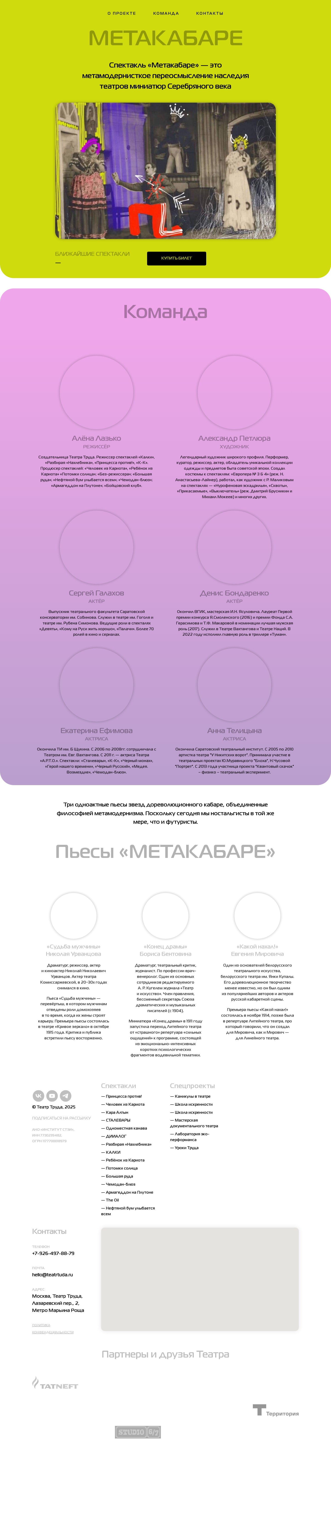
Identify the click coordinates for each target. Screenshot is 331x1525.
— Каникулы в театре (190, 1096)
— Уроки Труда (184, 1148)
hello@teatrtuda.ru (52, 1275)
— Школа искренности (191, 1104)
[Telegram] (62, 1096)
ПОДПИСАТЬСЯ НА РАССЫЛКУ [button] (61, 1118)
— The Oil (110, 1200)
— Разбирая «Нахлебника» (126, 1144)
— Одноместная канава (124, 1128)
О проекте (122, 13)
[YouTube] (48, 1096)
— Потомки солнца (119, 1168)
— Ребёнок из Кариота (123, 1160)
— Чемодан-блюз (118, 1184)
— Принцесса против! (121, 1096)
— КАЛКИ (110, 1152)
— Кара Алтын (114, 1112)
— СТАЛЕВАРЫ (115, 1120)
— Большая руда (117, 1176)
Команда (166, 13)
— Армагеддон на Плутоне (127, 1192)
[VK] (35, 1096)
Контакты (210, 13)
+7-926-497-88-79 (53, 1254)
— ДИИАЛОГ (113, 1136)
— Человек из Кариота (123, 1104)
